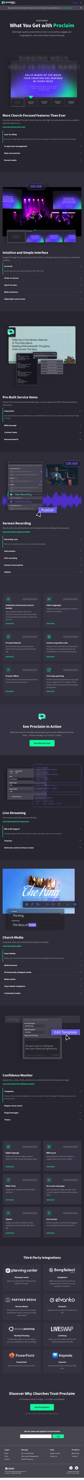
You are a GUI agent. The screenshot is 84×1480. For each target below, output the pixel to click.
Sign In (75, 3)
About (6, 1453)
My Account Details (27, 1453)
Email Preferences (27, 1459)
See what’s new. (66, 8)
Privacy (69, 1473)
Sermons (75, 1456)
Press (6, 1456)
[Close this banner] (81, 8)
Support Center (55, 1453)
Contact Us (53, 1456)
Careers (7, 1459)
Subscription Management (29, 1456)
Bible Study (75, 1453)
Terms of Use (75, 1473)
